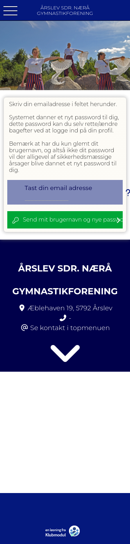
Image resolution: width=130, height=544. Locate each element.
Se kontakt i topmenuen (70, 327)
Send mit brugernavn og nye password (73, 219)
